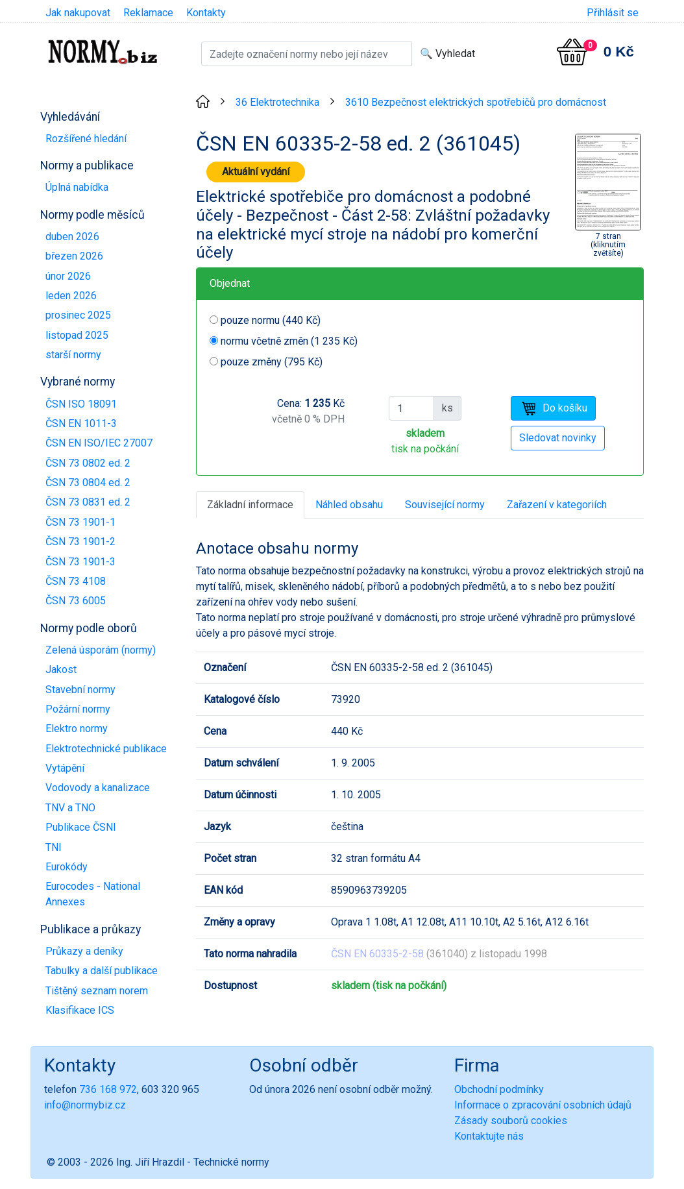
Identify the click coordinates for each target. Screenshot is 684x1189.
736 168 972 (108, 1089)
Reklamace (148, 12)
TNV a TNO (70, 808)
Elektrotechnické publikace (106, 748)
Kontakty (206, 12)
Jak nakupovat (77, 12)
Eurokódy (66, 867)
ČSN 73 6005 (75, 600)
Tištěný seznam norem (96, 991)
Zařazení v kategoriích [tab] (557, 504)
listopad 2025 (76, 335)
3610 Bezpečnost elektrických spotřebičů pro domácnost (475, 102)
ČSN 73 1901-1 (80, 522)
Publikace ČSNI (80, 827)
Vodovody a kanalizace (97, 787)
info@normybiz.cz (85, 1105)
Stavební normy (80, 689)
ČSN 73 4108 (75, 581)
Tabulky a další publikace (101, 970)
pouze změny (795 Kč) (272, 362)
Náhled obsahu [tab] (349, 504)
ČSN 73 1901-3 (80, 562)
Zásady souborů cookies (510, 1120)
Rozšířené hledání (86, 138)
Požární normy (77, 709)
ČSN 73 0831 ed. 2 (87, 502)
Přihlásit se (613, 12)
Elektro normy (76, 728)
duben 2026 (72, 236)
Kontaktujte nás (489, 1136)
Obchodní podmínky (499, 1089)
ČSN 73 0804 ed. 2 (87, 482)
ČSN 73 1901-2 (80, 541)
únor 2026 (68, 276)
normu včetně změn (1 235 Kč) (289, 341)
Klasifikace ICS (79, 1010)
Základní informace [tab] (250, 504)
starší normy (73, 355)
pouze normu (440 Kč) (271, 320)
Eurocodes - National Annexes (92, 894)
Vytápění (64, 768)
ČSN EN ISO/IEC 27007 (99, 443)
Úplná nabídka (76, 187)
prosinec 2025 (78, 315)
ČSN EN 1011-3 (81, 423)
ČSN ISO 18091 (81, 404)
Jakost (61, 669)
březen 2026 (74, 256)
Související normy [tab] (445, 504)
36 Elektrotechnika (277, 102)
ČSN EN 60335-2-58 (377, 954)
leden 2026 (71, 295)
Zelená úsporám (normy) (100, 650)
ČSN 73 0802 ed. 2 (87, 463)
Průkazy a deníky (84, 951)
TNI (53, 847)
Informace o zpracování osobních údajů (542, 1105)
